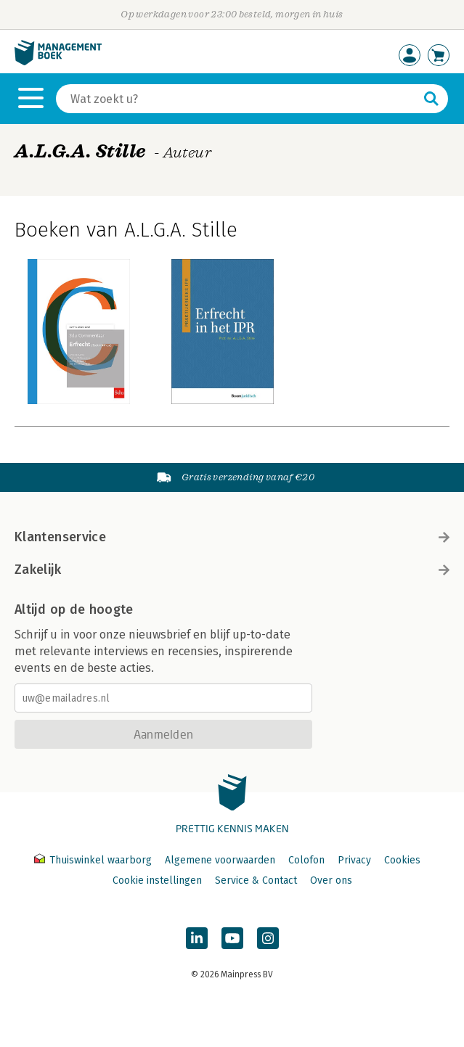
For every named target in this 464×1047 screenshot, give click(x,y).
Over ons (331, 880)
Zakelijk (232, 570)
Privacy (354, 860)
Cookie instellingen (157, 880)
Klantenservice (232, 537)
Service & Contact (256, 880)
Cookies (402, 860)
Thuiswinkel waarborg (94, 860)
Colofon (306, 860)
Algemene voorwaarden (220, 860)
